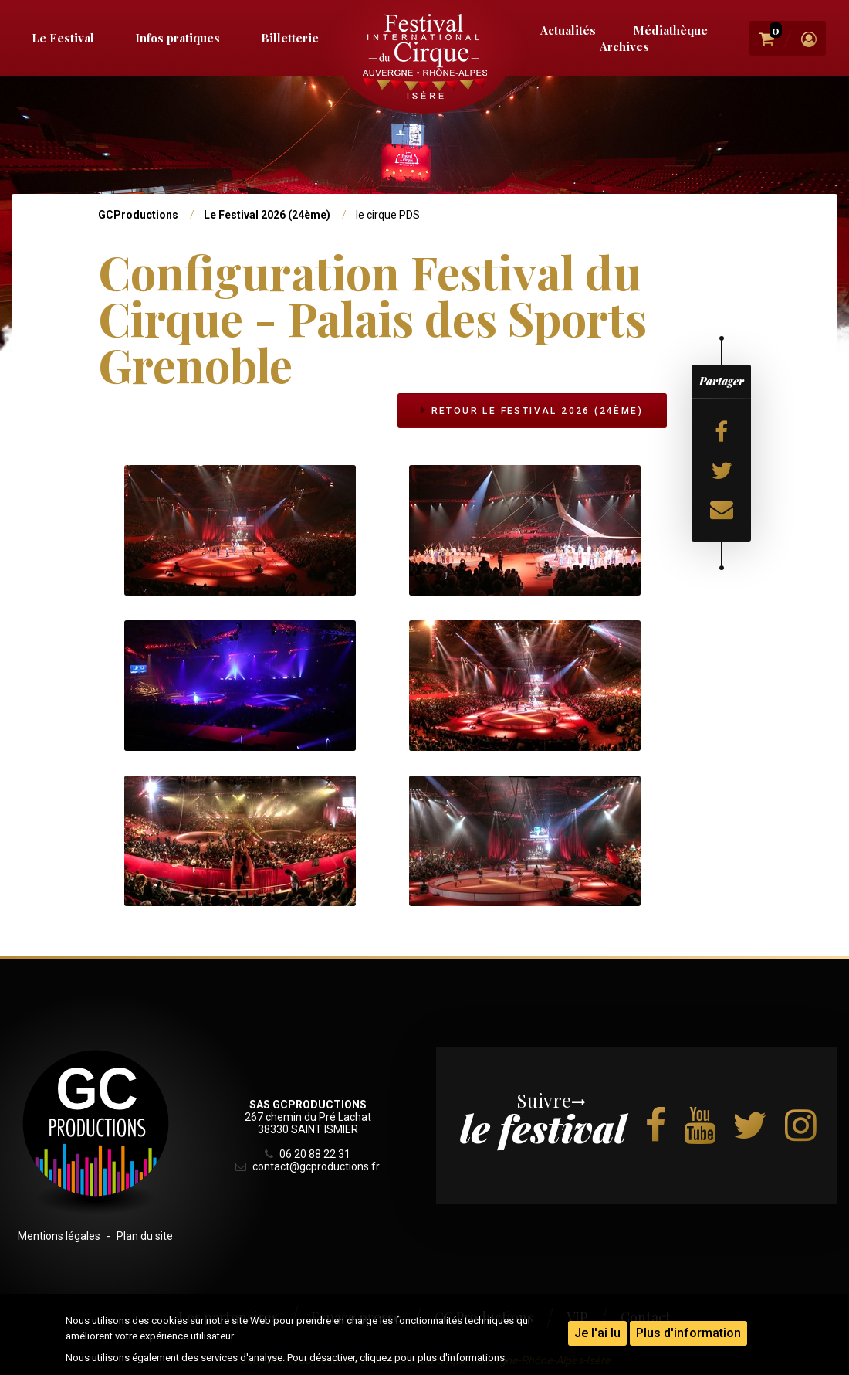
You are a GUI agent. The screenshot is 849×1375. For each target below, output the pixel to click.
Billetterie (290, 38)
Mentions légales (59, 1236)
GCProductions (138, 215)
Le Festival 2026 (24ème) (267, 215)
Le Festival (63, 38)
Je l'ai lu (597, 1333)
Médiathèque (670, 30)
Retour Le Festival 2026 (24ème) (532, 410)
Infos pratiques (177, 38)
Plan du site (145, 1236)
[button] (240, 528)
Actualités (568, 30)
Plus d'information (688, 1333)
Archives (624, 46)
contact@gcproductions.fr (307, 1166)
